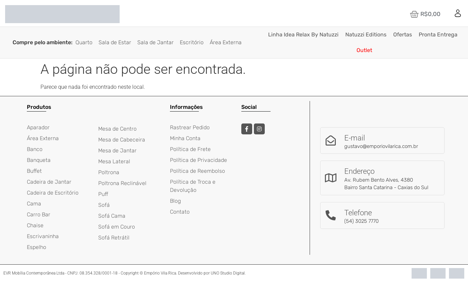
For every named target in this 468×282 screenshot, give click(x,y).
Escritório (192, 42)
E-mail (354, 138)
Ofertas (402, 34)
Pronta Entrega (438, 34)
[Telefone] (331, 215)
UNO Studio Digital (228, 273)
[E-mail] (331, 140)
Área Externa (226, 42)
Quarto (83, 42)
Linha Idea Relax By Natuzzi (303, 34)
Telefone (358, 213)
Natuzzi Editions (365, 34)
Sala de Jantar (155, 42)
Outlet (364, 50)
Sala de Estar (115, 42)
